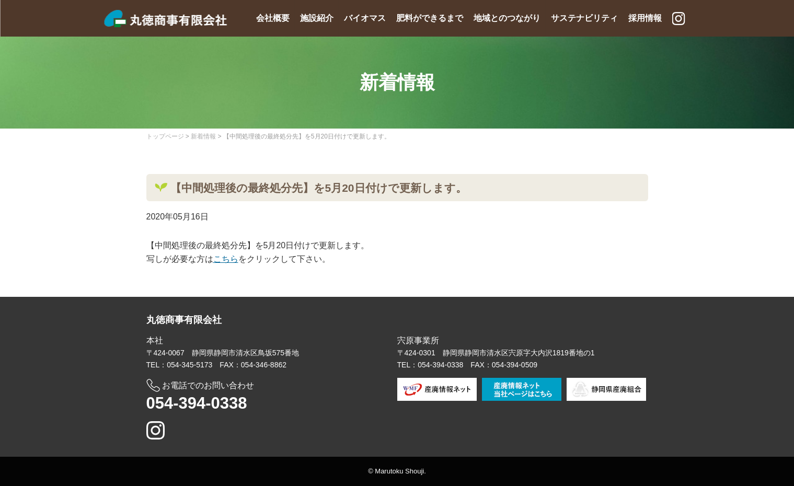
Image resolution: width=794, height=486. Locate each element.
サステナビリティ (584, 18)
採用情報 (645, 18)
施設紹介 (316, 18)
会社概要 (273, 18)
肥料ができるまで (429, 18)
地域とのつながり (507, 18)
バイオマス (365, 18)
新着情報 (203, 136)
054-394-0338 (196, 403)
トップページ (165, 136)
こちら (225, 258)
